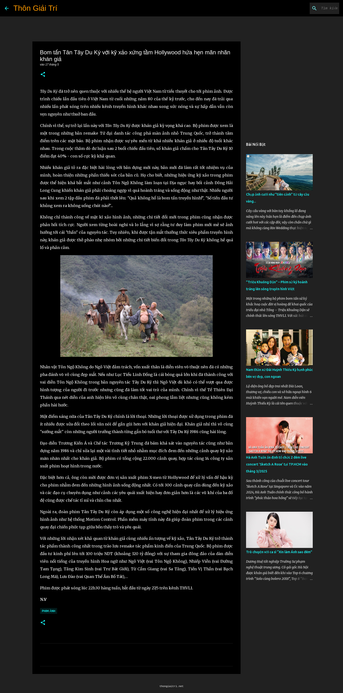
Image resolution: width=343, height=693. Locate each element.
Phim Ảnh (48, 610)
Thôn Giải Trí (35, 8)
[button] (43, 74)
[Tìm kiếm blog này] (314, 8)
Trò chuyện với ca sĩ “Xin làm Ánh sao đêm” (279, 552)
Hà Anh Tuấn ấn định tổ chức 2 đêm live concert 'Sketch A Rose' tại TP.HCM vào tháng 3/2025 (277, 464)
